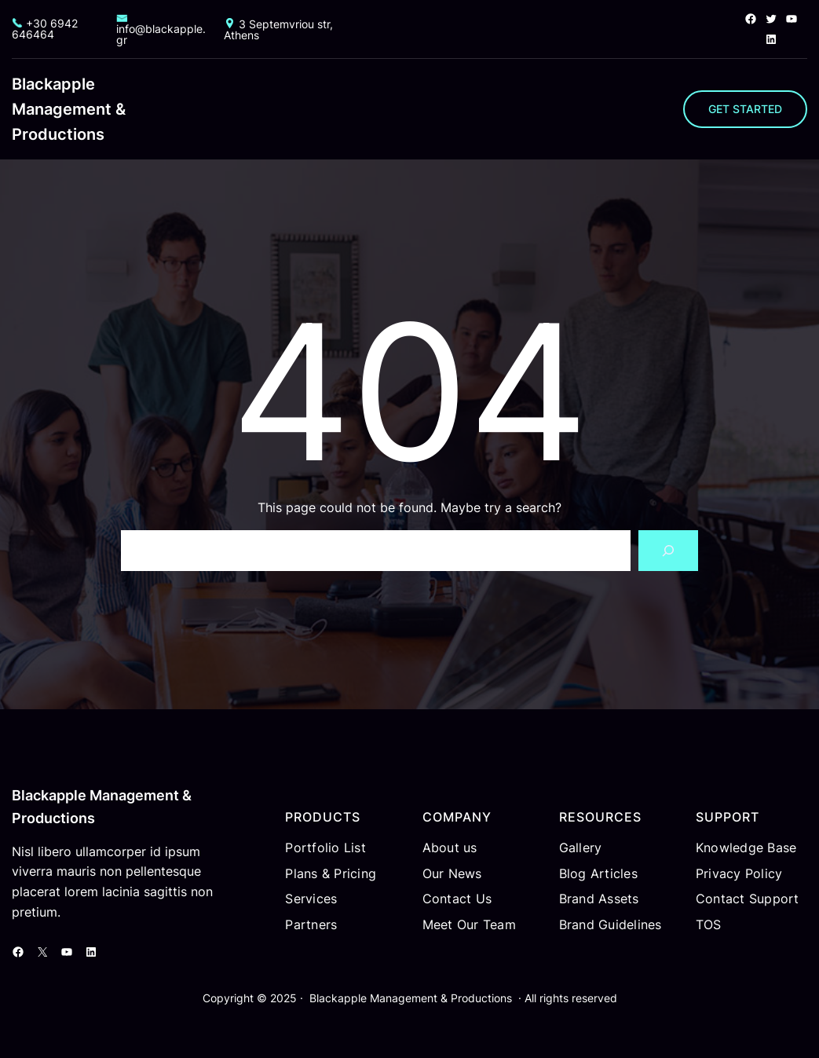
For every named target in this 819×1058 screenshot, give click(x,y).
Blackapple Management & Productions (69, 109)
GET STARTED (745, 108)
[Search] (668, 550)
